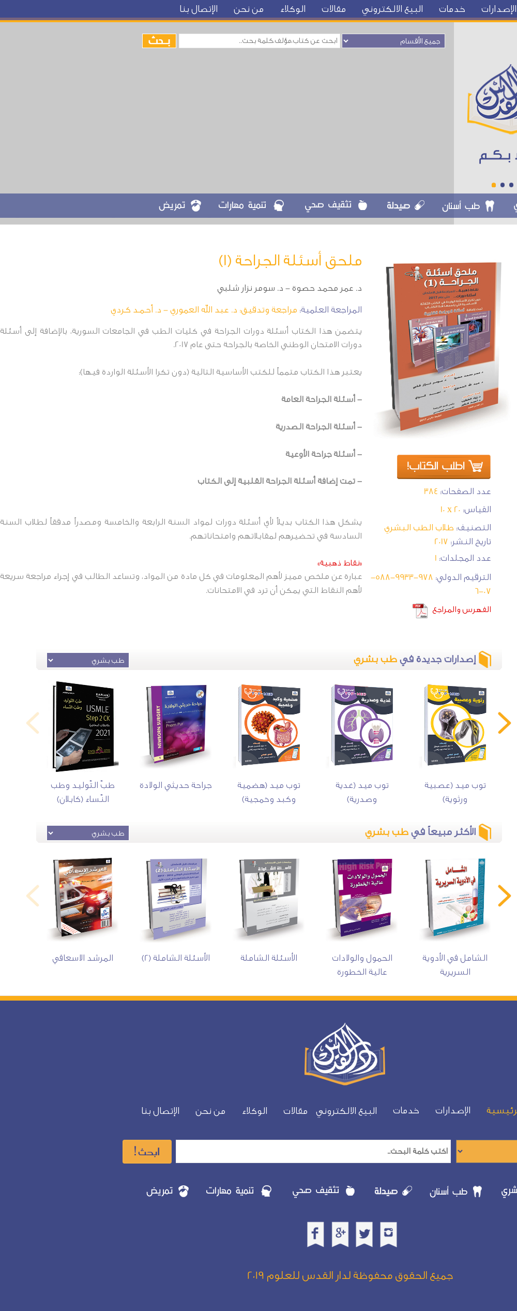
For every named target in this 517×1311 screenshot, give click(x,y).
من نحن (249, 9)
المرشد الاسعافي (82, 958)
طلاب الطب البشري (419, 527)
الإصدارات (498, 9)
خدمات (452, 9)
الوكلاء (293, 9)
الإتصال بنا (198, 9)
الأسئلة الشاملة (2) (176, 958)
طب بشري (375, 659)
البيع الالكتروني (392, 9)
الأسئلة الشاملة (268, 958)
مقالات (334, 9)
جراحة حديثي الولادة (176, 785)
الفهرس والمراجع (461, 609)
